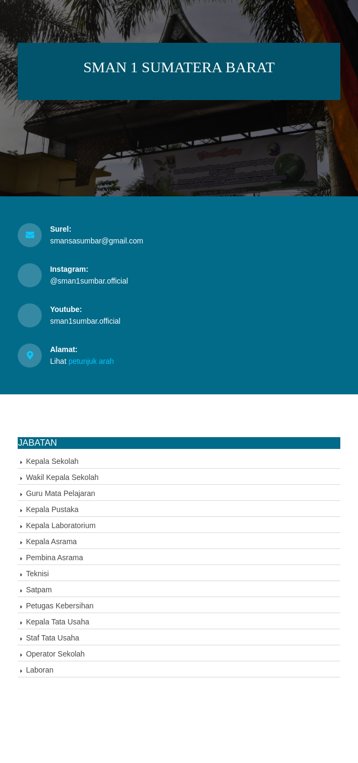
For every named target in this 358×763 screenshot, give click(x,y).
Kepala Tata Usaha (57, 621)
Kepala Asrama (51, 541)
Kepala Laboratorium (60, 525)
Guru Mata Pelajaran (60, 493)
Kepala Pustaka (52, 509)
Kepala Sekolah (52, 461)
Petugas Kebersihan (59, 605)
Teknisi (37, 573)
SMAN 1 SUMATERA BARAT (178, 67)
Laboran (39, 670)
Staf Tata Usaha (52, 638)
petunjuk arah (91, 361)
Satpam (38, 589)
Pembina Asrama (54, 557)
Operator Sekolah (55, 654)
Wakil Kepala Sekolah (62, 477)
